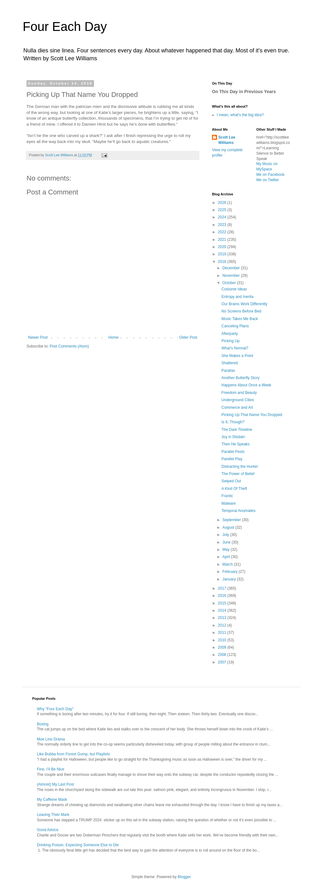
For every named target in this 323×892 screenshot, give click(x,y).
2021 (222, 239)
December (231, 268)
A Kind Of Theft (234, 488)
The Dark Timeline (236, 429)
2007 (222, 662)
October (229, 283)
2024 (222, 217)
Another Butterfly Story (240, 378)
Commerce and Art (237, 407)
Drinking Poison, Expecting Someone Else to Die (78, 845)
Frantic (227, 496)
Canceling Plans (235, 326)
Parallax (228, 370)
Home (114, 337)
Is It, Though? (232, 422)
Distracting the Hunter (239, 466)
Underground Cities (237, 400)
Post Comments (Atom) (69, 346)
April (226, 557)
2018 (222, 261)
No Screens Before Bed (241, 311)
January (229, 579)
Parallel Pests (232, 451)
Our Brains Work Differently (244, 304)
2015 (222, 603)
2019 (222, 254)
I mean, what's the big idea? (240, 115)
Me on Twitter (267, 180)
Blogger (184, 877)
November (231, 275)
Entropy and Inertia (237, 296)
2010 (222, 640)
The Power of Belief (238, 474)
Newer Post (38, 337)
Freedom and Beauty (239, 392)
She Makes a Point (237, 356)
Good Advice (47, 830)
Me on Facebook (270, 174)
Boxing (43, 724)
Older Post (188, 337)
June (227, 542)
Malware (228, 503)
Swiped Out (231, 481)
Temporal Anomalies (238, 510)
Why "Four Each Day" (55, 709)
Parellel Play (232, 459)
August (228, 527)
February (230, 571)
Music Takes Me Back (239, 319)
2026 (222, 202)
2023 (222, 225)
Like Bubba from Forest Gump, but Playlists (73, 754)
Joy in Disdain (233, 437)
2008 (222, 654)
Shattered (229, 363)
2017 (222, 588)
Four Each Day (65, 26)
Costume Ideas (234, 289)
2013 (222, 617)
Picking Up (230, 341)
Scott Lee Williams (226, 140)
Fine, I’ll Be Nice (50, 769)
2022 (222, 232)
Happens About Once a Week (246, 385)
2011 (222, 632)
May (226, 549)
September (232, 520)
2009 (222, 647)
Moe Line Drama (51, 739)
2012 (222, 625)
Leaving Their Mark (53, 814)
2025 (222, 210)
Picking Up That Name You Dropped (251, 415)
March (228, 564)
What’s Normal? (234, 348)
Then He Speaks (235, 444)
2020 (222, 247)
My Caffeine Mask (52, 799)
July (226, 534)
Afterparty (229, 333)
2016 (222, 595)
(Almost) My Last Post (55, 784)
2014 (222, 610)
